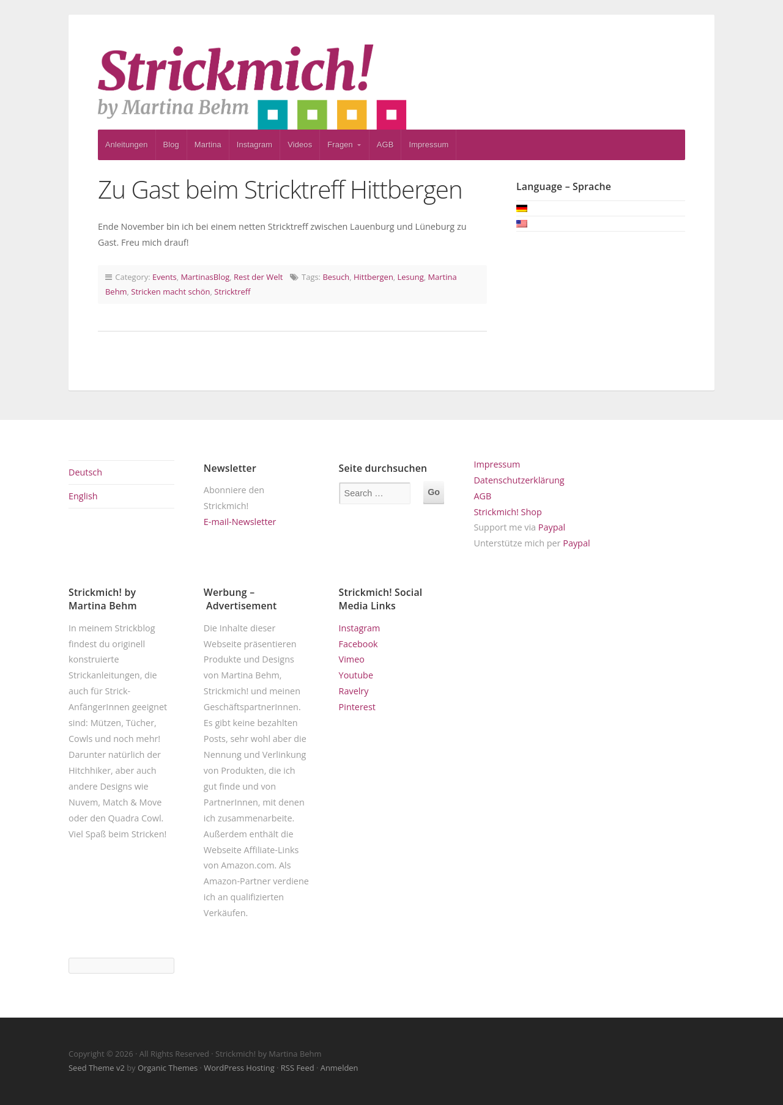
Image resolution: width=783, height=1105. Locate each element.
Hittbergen (373, 276)
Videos (300, 144)
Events (164, 276)
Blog (171, 144)
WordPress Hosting (239, 1067)
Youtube (356, 675)
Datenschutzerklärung (518, 480)
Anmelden (339, 1067)
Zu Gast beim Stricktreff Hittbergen (280, 189)
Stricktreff (232, 291)
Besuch (335, 276)
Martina (208, 144)
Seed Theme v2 (97, 1067)
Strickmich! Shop (507, 512)
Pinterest (357, 707)
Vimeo (352, 659)
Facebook (358, 644)
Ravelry (354, 691)
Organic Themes (168, 1067)
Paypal (551, 527)
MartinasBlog (204, 276)
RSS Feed (297, 1067)
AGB (385, 144)
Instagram (255, 144)
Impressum (428, 144)
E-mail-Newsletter (240, 521)
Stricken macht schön (170, 291)
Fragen (340, 144)
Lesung (411, 276)
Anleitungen (126, 144)
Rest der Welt (258, 276)
